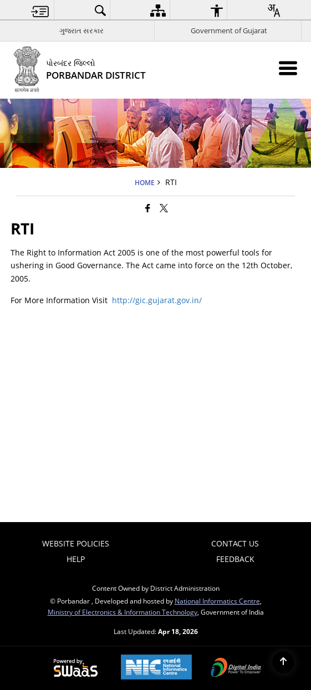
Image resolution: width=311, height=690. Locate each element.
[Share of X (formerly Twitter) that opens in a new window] (164, 207)
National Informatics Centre (217, 600)
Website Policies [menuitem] (75, 543)
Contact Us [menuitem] (235, 543)
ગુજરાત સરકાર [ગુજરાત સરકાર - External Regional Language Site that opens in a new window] (81, 30)
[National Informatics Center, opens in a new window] (156, 668)
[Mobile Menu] (288, 68)
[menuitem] (40, 10)
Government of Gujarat (229, 30)
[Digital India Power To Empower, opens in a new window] (236, 668)
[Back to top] (283, 662)
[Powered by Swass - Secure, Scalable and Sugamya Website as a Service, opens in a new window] (75, 668)
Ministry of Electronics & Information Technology (122, 611)
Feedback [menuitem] (235, 559)
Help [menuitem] (76, 559)
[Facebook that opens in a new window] (148, 207)
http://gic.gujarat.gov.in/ (157, 300)
